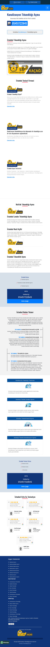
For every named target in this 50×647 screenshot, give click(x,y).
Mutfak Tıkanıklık (13, 584)
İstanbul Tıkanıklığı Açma (25, 643)
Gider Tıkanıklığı (13, 605)
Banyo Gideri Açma (14, 603)
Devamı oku (11, 106)
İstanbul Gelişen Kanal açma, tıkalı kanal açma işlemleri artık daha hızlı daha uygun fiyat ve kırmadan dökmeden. (24, 430)
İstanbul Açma (13, 562)
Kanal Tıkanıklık (13, 590)
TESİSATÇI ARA (33, 2)
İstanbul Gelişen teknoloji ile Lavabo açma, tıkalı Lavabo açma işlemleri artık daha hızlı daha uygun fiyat (23, 411)
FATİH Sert (17, 528)
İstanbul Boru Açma (14, 568)
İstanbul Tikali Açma (14, 572)
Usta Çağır (25, 301)
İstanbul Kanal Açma (14, 570)
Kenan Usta (18, 511)
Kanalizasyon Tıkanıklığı (15, 601)
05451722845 (25, 297)
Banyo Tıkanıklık (13, 596)
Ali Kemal (36, 511)
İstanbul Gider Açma (14, 566)
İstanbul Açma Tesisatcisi (14, 168)
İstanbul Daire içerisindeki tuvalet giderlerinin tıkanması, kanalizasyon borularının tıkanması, (23, 392)
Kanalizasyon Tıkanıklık (15, 582)
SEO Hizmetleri (28, 629)
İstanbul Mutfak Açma (14, 564)
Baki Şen (26, 546)
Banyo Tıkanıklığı (13, 616)
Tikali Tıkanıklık (13, 592)
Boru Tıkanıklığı (13, 608)
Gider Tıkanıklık (13, 586)
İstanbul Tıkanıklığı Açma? (14, 94)
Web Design (21, 629)
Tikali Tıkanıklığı (13, 612)
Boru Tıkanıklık (13, 588)
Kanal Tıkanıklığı (13, 610)
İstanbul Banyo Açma (14, 577)
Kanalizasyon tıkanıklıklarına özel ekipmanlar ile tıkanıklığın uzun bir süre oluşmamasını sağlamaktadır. (25, 132)
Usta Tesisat (17, 2)
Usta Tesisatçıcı (36, 529)
